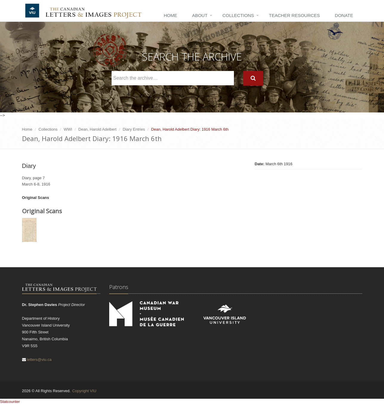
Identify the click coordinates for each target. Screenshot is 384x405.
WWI (68, 129)
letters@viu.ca (39, 359)
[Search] (253, 78)
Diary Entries (134, 129)
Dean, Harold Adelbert (97, 129)
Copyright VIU (84, 391)
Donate (344, 15)
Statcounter (10, 401)
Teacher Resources (294, 15)
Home (170, 15)
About (200, 15)
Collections (238, 15)
